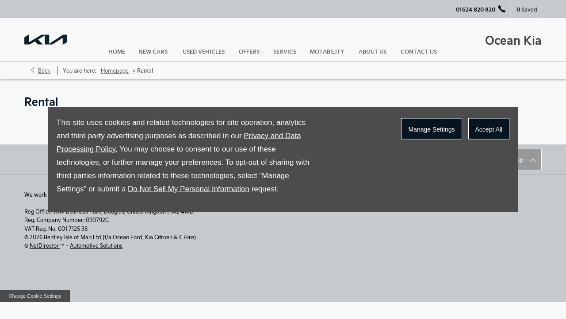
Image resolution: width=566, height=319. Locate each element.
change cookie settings (35, 296)
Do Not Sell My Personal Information (188, 189)
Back (44, 70)
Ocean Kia (513, 39)
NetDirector (45, 245)
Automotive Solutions (96, 245)
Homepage (115, 70)
